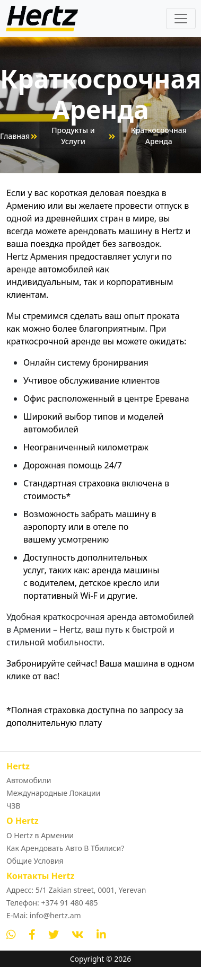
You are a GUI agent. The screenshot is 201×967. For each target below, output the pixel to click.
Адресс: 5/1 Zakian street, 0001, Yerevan (76, 890)
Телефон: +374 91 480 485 (52, 903)
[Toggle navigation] (181, 18)
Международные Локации (53, 793)
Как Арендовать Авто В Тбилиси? (65, 848)
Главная (15, 136)
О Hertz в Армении (40, 835)
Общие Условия (35, 861)
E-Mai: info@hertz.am (43, 915)
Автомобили (28, 780)
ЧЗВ (13, 806)
